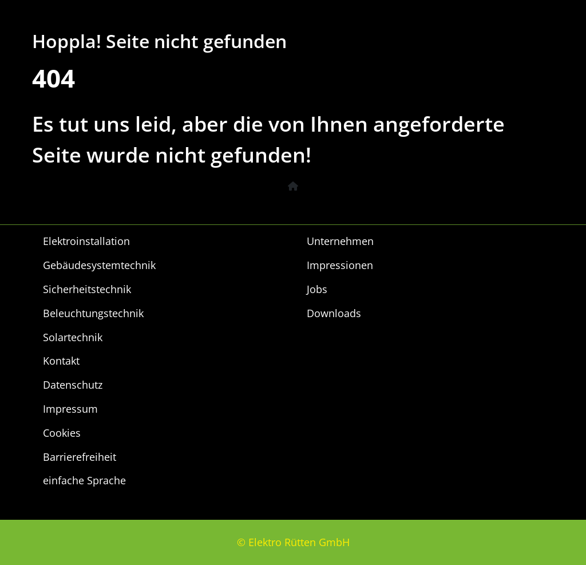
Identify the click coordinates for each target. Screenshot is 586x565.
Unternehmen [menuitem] (340, 241)
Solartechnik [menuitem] (72, 337)
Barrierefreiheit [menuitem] (79, 457)
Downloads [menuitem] (334, 313)
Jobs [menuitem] (317, 289)
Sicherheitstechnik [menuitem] (87, 289)
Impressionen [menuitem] (340, 265)
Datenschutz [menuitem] (72, 385)
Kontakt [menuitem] (61, 361)
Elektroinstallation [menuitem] (86, 241)
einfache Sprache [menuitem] (84, 480)
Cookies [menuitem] (62, 433)
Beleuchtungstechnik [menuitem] (93, 313)
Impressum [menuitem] (70, 409)
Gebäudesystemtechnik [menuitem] (99, 265)
